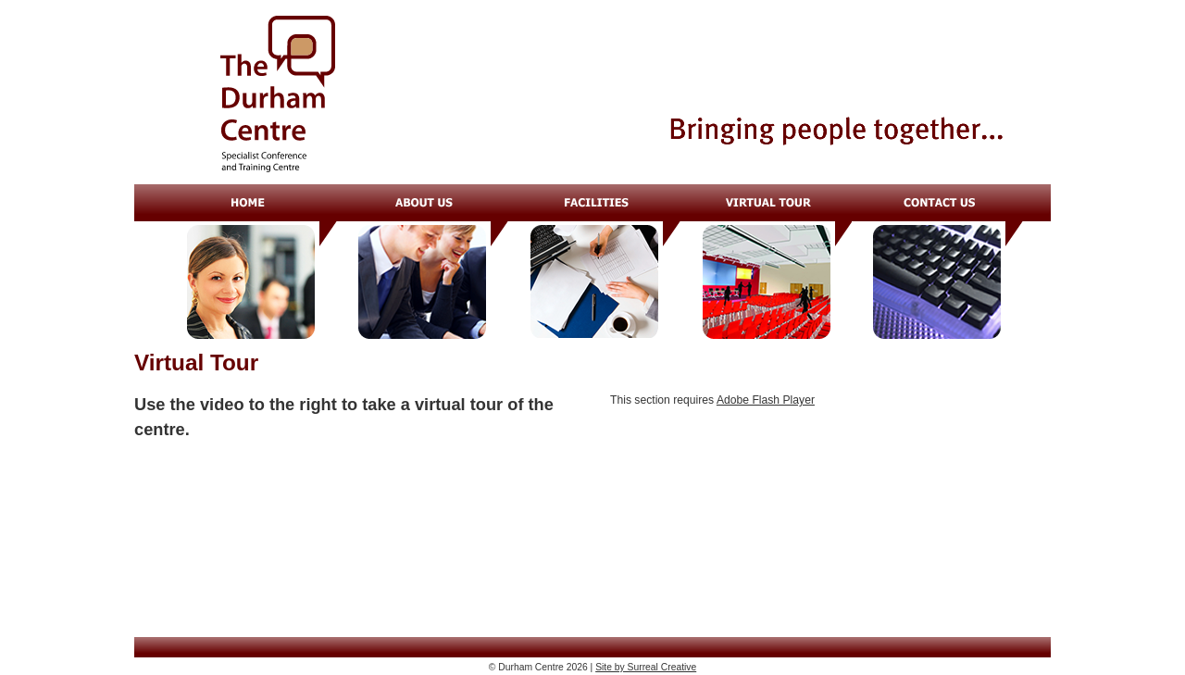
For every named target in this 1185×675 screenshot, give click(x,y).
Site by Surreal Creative (645, 667)
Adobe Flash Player (766, 400)
